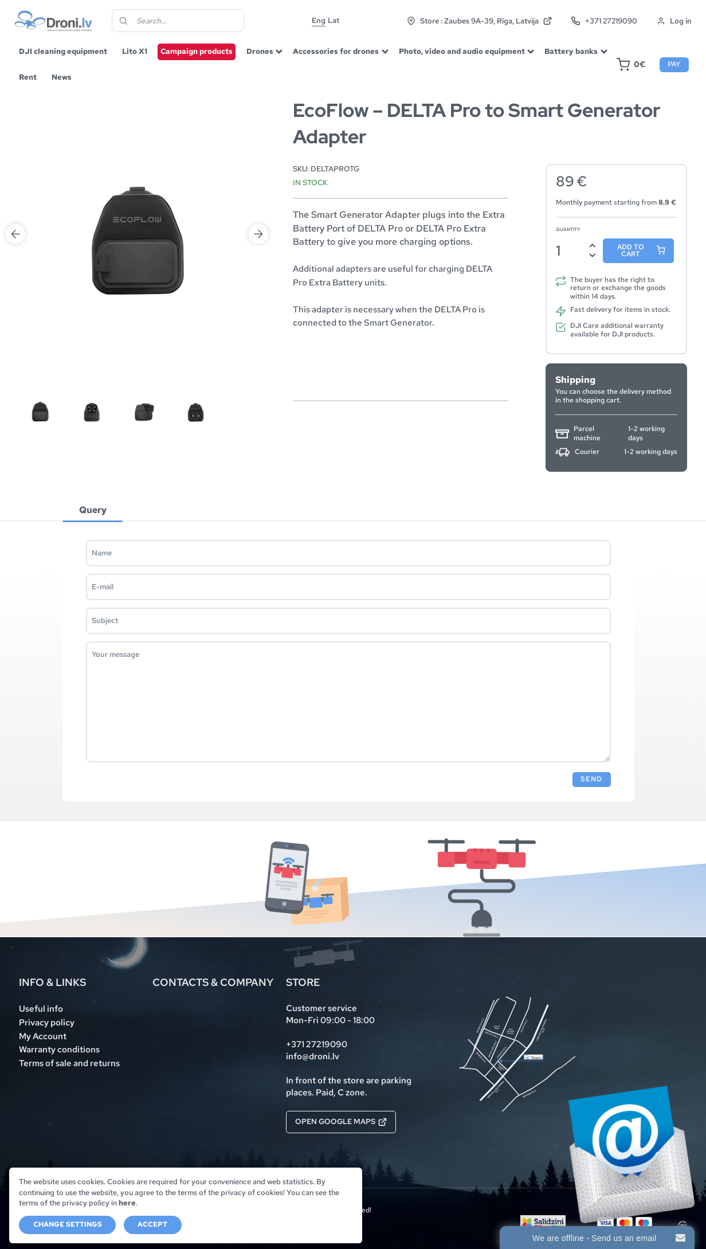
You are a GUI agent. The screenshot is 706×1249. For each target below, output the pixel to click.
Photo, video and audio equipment (462, 51)
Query (93, 510)
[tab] (92, 510)
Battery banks (571, 51)
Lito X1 (134, 51)
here (127, 1203)
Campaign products (196, 51)
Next (258, 124)
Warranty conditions (59, 1049)
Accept (152, 1224)
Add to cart (630, 250)
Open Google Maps (341, 1121)
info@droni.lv (312, 1056)
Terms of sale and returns (69, 1063)
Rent (28, 77)
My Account (42, 1036)
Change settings (67, 1224)
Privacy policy (46, 1022)
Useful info (41, 1009)
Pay (674, 64)
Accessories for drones (336, 51)
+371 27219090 (604, 21)
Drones (259, 51)
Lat (333, 20)
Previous (15, 124)
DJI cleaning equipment (63, 51)
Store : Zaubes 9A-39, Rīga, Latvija (479, 21)
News (62, 77)
